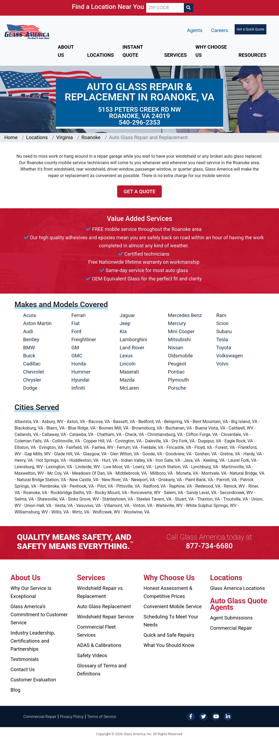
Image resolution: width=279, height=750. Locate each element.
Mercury (177, 323)
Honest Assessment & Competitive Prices (168, 592)
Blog (15, 690)
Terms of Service (101, 716)
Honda (78, 364)
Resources (252, 55)
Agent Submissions (231, 618)
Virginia (64, 137)
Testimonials (24, 659)
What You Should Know (169, 645)
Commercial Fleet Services (96, 631)
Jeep (125, 323)
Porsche (177, 388)
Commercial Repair (231, 628)
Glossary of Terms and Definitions (102, 670)
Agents (195, 30)
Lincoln (127, 364)
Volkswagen (229, 355)
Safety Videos (92, 655)
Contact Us (22, 669)
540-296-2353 (139, 122)
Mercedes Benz (185, 315)
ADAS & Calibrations (99, 645)
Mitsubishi (179, 339)
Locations (100, 55)
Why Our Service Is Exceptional (30, 592)
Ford (76, 331)
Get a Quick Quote (250, 29)
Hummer (81, 372)
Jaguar (127, 315)
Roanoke (91, 137)
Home (11, 137)
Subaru (224, 331)
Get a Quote (140, 191)
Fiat (75, 323)
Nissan (175, 347)
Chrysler (32, 380)
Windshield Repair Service (105, 616)
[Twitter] (203, 716)
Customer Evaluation (33, 679)
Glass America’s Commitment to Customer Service (39, 614)
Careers (219, 30)
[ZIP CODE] (165, 8)
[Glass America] (26, 31)
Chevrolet (33, 372)
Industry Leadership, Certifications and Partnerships (32, 641)
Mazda (127, 380)
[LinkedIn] (228, 716)
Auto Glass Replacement (104, 606)
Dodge (30, 388)
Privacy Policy (72, 716)
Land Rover (132, 347)
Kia (123, 331)
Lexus (126, 355)
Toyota (223, 347)
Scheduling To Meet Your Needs (171, 621)
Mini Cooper (181, 331)
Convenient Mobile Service (173, 606)
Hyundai (80, 380)
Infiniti (78, 388)
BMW (29, 347)
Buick (29, 355)
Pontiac (176, 372)
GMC (77, 355)
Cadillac (32, 364)
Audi (28, 331)
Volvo (222, 364)
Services (175, 55)
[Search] (188, 7)
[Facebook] (191, 716)
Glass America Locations (237, 588)
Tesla (222, 339)
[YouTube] (216, 716)
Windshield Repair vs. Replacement (100, 592)
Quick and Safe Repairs (169, 635)
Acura (29, 315)
